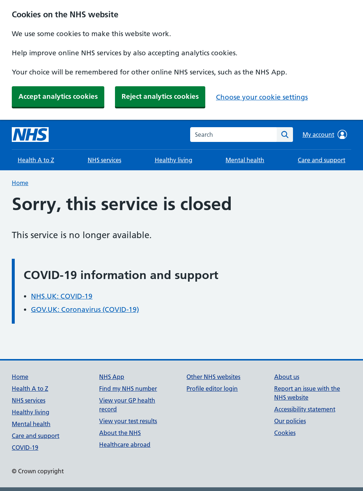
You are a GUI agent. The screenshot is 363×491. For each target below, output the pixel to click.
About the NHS (120, 432)
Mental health (245, 160)
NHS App (111, 376)
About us (286, 376)
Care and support (321, 160)
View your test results (128, 421)
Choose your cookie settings (262, 97)
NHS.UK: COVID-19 (62, 296)
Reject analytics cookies (160, 96)
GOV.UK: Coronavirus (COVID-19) (85, 309)
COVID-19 (25, 447)
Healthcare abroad (124, 444)
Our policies (290, 421)
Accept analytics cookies (58, 96)
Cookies (285, 432)
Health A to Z (36, 160)
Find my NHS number (128, 388)
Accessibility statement (304, 409)
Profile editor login (212, 388)
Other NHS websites (213, 376)
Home (20, 183)
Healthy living (173, 160)
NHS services (104, 160)
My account (325, 134)
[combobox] (233, 134)
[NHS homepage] (30, 134)
